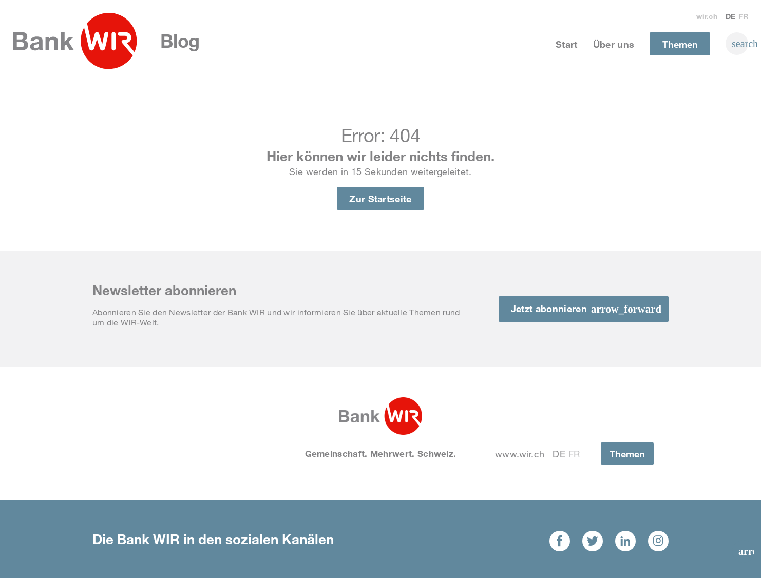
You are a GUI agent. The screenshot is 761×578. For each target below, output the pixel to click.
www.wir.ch (519, 453)
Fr (743, 16)
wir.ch (706, 16)
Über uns (614, 44)
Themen (680, 44)
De (731, 16)
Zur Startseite (380, 198)
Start (567, 44)
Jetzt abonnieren (549, 308)
